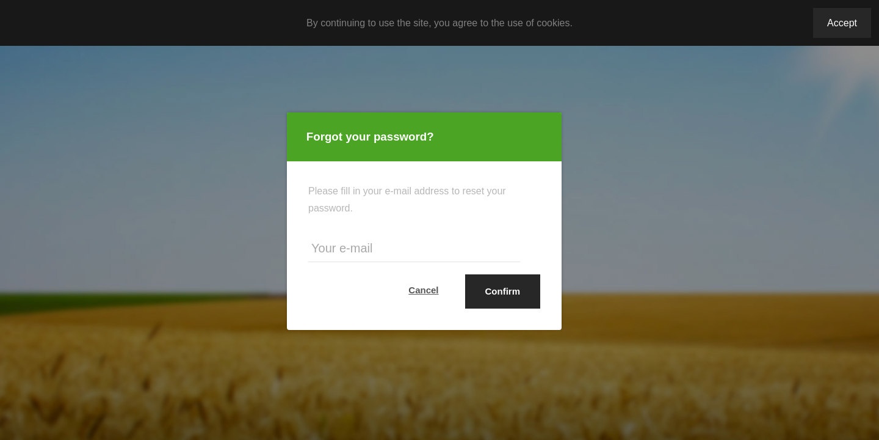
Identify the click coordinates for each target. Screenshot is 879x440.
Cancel (423, 290)
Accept (842, 23)
